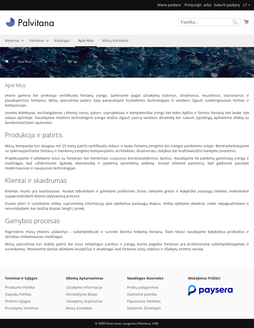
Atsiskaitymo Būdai (81, 294)
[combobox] (209, 22)
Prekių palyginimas (143, 287)
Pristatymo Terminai (21, 308)
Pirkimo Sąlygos (18, 301)
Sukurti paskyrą (227, 4)
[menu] (127, 41)
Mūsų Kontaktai (79, 308)
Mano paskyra (169, 4)
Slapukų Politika (18, 294)
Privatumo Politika (20, 287)
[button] (247, 5)
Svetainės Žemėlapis (144, 308)
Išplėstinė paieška (142, 294)
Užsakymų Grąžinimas (84, 301)
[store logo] (30, 22)
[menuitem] (13, 40)
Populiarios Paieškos (144, 301)
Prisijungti (193, 4)
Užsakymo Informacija (84, 287)
